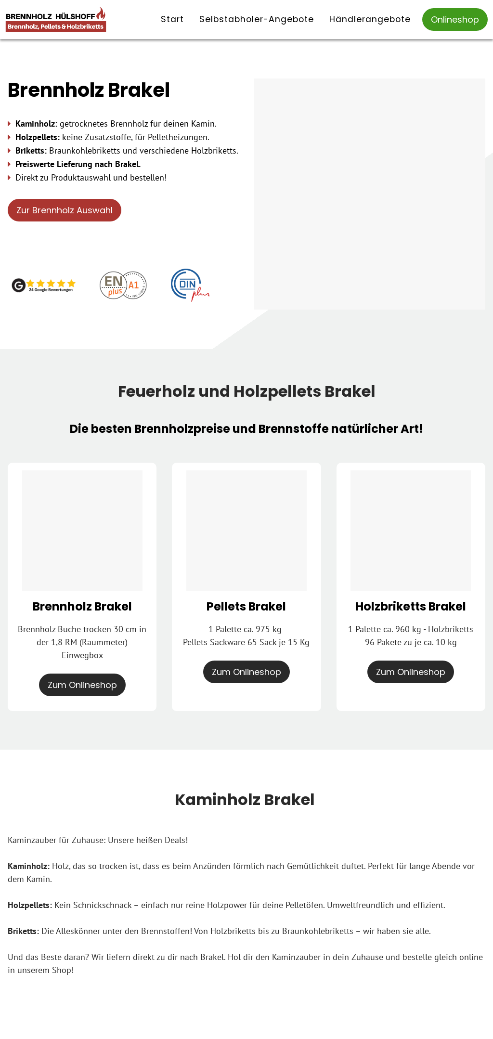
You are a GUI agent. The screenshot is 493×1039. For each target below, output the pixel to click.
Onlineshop (455, 19)
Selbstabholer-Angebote (256, 19)
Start (172, 19)
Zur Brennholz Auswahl (64, 210)
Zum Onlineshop (82, 685)
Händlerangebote (370, 19)
